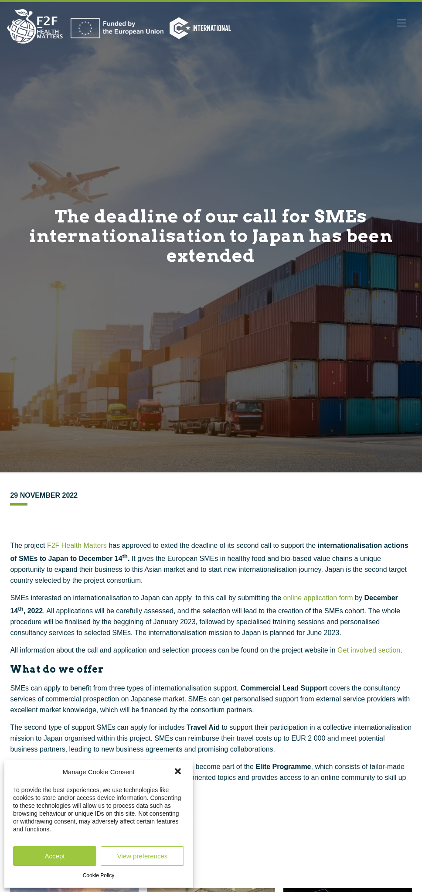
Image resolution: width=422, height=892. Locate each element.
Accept (55, 856)
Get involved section (368, 650)
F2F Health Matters (77, 545)
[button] (179, 772)
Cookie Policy (99, 875)
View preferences (142, 856)
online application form (318, 598)
